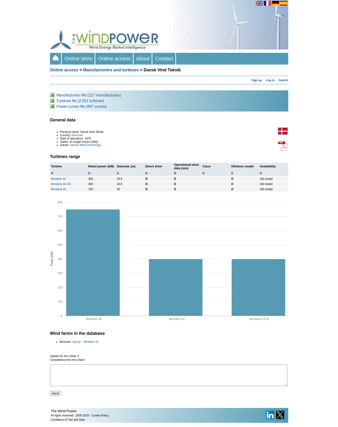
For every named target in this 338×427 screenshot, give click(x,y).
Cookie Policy (100, 419)
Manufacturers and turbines (111, 70)
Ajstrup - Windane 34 (85, 341)
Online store (78, 59)
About (143, 59)
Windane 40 (58, 189)
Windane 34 (58, 179)
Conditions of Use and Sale (68, 424)
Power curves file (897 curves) (82, 106)
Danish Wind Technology (85, 145)
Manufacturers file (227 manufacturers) (89, 95)
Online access (114, 59)
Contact (164, 59)
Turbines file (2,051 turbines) (80, 101)
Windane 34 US (61, 184)
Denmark (77, 135)
